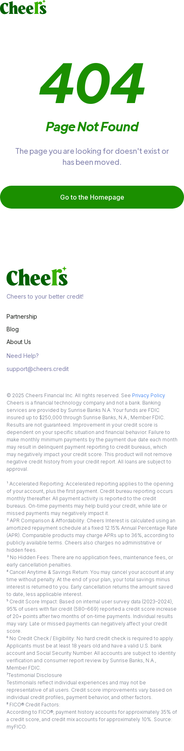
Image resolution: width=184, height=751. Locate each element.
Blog (13, 329)
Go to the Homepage (92, 197)
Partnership (22, 316)
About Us (19, 341)
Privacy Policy (148, 395)
